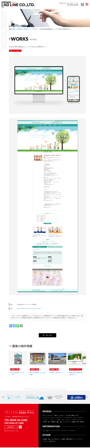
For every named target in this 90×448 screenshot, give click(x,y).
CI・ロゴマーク (49, 416)
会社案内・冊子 (46, 422)
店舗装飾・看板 (75, 422)
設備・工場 (50, 439)
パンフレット (68, 420)
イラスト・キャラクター (56, 418)
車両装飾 (82, 422)
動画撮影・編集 (55, 422)
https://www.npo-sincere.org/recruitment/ (30, 308)
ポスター (74, 420)
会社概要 (45, 439)
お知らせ (48, 431)
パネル (62, 420)
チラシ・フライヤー (78, 418)
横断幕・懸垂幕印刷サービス (69, 439)
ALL (44, 416)
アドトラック (46, 418)
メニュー (80, 420)
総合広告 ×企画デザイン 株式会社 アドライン (18, 5)
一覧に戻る (47, 336)
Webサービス (57, 439)
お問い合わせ (52, 442)
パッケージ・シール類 (54, 420)
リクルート (72, 431)
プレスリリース (65, 431)
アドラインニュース (55, 431)
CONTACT (11, 428)
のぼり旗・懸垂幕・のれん (72, 416)
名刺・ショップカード (65, 422)
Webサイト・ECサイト (59, 416)
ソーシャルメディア (67, 418)
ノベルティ (45, 420)
